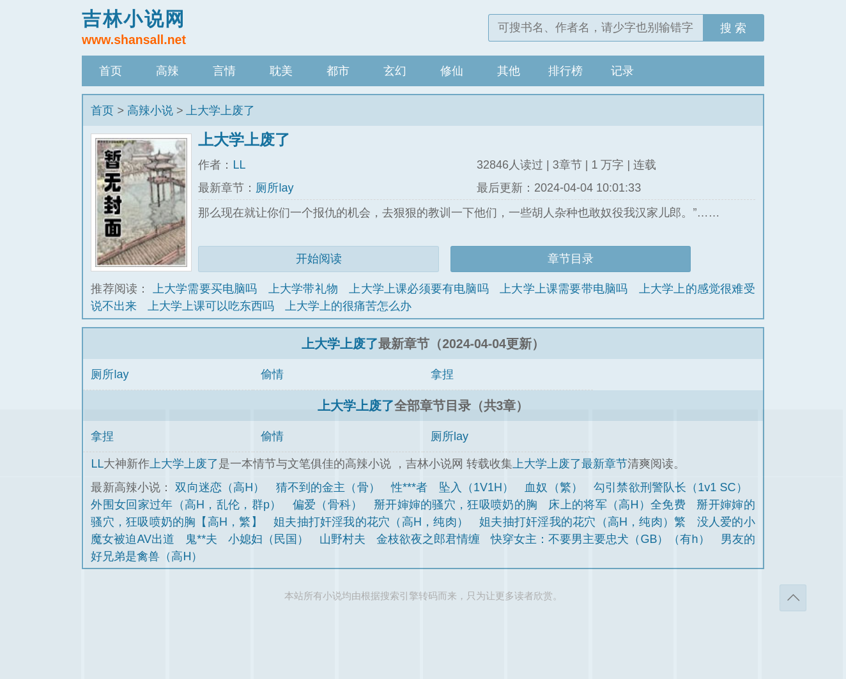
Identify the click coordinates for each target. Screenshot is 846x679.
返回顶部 (793, 597)
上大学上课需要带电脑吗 (563, 288)
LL (239, 164)
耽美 (281, 71)
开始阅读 (319, 258)
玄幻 (394, 71)
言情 (224, 71)
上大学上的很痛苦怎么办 (348, 306)
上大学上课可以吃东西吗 (211, 306)
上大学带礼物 (303, 288)
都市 (338, 71)
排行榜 (565, 71)
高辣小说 (150, 110)
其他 (508, 71)
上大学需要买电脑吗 (205, 288)
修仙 (451, 71)
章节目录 (571, 258)
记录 (622, 71)
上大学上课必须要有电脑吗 (419, 288)
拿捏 (442, 374)
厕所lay (274, 187)
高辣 (167, 71)
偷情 (272, 374)
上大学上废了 (220, 110)
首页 (110, 71)
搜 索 (733, 28)
